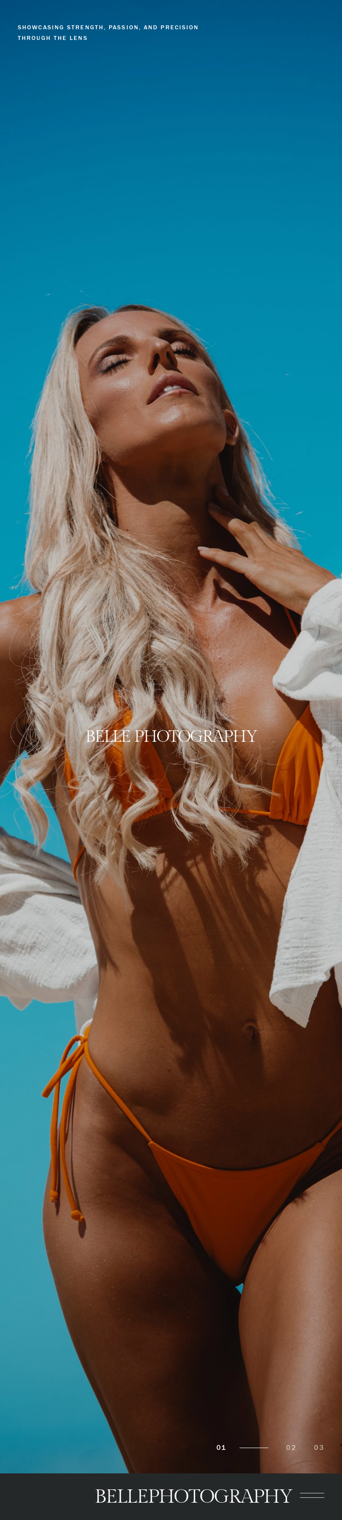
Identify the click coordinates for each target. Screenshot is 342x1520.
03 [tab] (319, 1447)
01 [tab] (221, 1447)
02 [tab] (291, 1447)
